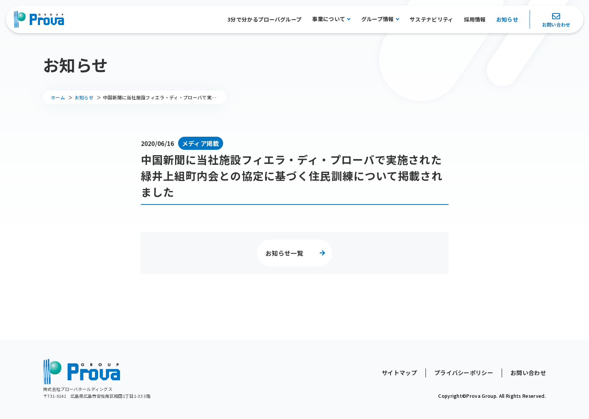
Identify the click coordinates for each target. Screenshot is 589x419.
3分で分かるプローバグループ (264, 19)
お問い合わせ (556, 24)
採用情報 (475, 19)
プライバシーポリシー (463, 373)
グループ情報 (377, 19)
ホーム (58, 97)
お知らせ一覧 (284, 253)
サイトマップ (399, 373)
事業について (328, 19)
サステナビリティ (432, 19)
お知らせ (507, 19)
